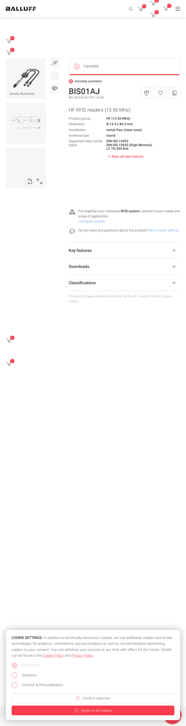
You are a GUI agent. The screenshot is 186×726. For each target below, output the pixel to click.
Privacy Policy (82, 655)
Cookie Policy (53, 655)
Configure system (91, 221)
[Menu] (177, 8)
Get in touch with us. (164, 230)
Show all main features (124, 156)
